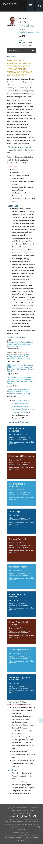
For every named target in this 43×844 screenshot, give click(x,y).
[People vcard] (23, 36)
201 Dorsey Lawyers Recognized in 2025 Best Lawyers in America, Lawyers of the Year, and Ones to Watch (21, 380)
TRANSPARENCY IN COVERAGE (22, 813)
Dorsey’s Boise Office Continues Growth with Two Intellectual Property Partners (20, 344)
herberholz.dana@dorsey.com (29, 32)
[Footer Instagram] (21, 816)
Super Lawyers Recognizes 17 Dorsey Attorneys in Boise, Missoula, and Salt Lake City (19, 392)
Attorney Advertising (20, 808)
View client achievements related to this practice (19, 438)
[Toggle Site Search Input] (39, 6)
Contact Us (33, 808)
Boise (21, 40)
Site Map (12, 810)
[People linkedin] (20, 36)
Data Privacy (30, 810)
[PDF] (41, 720)
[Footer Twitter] (30, 816)
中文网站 (9, 808)
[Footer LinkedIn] (26, 816)
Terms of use (20, 810)
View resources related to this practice (21, 443)
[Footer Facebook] (17, 816)
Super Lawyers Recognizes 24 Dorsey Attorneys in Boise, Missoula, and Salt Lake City (19, 357)
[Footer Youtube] (34, 816)
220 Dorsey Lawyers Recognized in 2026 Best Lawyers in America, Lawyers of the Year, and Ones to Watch (21, 368)
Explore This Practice (19, 435)
